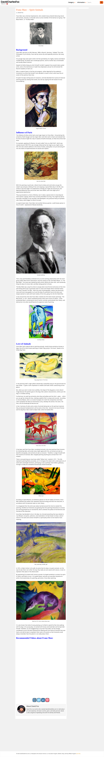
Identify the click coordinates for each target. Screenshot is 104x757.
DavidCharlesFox (10, 1)
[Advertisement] (41, 734)
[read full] (78, 753)
